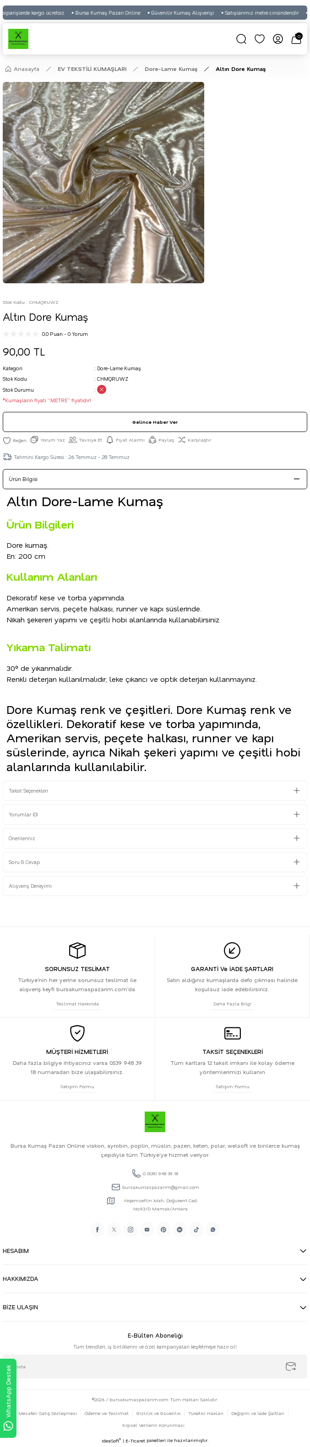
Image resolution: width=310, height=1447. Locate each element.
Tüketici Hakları (205, 1413)
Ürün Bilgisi (23, 478)
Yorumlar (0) (23, 814)
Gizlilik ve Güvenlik (158, 1413)
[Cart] (296, 38)
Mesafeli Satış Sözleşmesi (47, 1413)
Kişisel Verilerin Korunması (153, 1425)
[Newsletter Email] (155, 1366)
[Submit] (290, 1366)
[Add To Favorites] (15, 440)
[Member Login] (277, 38)
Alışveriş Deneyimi (30, 885)
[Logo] (18, 39)
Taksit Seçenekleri (28, 790)
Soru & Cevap (24, 861)
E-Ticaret (135, 1440)
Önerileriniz (22, 838)
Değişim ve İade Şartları (257, 1413)
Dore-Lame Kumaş (119, 368)
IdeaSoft (111, 1440)
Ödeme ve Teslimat (107, 1413)
